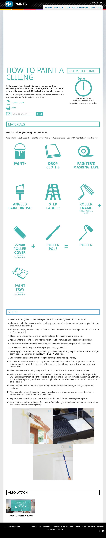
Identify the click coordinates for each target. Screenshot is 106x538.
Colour (48, 8)
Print (14, 107)
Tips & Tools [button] (71, 8)
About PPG (47, 526)
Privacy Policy (59, 526)
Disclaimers (51, 529)
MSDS (60, 529)
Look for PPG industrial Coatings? (90, 526)
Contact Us (94, 2)
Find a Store (95, 8)
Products (83, 8)
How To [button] (58, 8)
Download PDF (18, 102)
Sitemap (69, 526)
